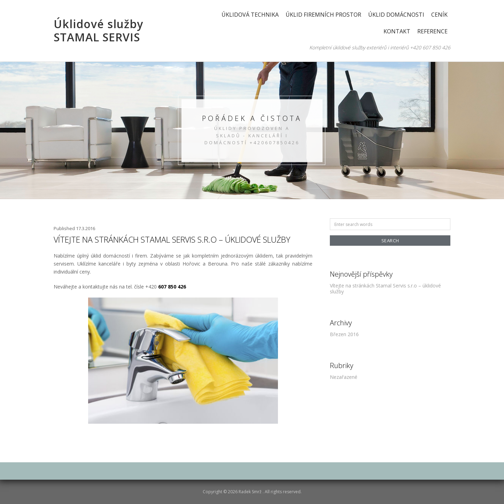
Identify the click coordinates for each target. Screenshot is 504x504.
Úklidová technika (250, 14)
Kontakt (396, 31)
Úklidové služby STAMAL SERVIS (98, 30)
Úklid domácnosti (396, 14)
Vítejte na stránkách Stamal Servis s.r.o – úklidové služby (172, 239)
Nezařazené (343, 377)
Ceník (439, 14)
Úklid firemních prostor (323, 14)
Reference (432, 31)
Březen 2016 (344, 334)
